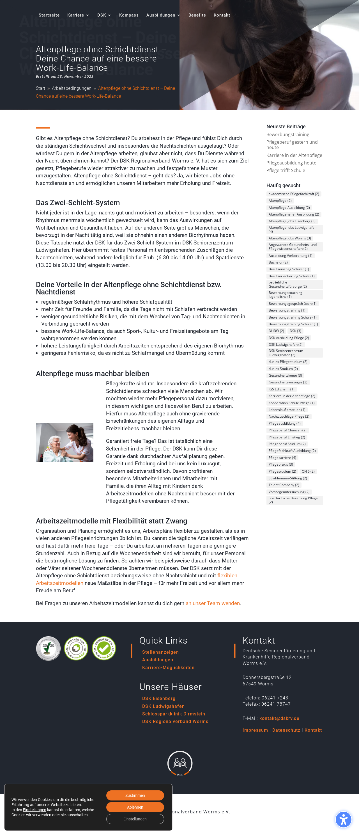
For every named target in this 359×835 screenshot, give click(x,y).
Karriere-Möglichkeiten (168, 667)
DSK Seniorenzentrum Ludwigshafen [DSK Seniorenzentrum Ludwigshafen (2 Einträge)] (286, 352)
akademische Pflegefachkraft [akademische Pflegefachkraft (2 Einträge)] (294, 193)
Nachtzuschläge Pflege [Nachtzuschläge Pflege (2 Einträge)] (289, 416)
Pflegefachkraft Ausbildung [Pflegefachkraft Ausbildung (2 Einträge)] (292, 450)
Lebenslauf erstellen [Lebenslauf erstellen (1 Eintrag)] (287, 409)
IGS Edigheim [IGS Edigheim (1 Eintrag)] (281, 389)
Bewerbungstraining (287, 134)
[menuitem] (49, 21)
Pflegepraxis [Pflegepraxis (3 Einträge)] (281, 464)
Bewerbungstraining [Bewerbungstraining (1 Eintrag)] (287, 310)
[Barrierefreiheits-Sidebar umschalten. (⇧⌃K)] (343, 819)
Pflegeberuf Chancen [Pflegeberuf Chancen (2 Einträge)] (288, 430)
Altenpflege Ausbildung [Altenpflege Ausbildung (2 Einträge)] (289, 207)
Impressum (255, 730)
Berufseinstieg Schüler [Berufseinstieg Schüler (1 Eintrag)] (289, 269)
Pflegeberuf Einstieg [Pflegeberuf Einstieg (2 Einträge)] (287, 437)
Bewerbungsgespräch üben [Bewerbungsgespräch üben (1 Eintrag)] (293, 303)
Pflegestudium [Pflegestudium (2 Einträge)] (282, 471)
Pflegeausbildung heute (291, 163)
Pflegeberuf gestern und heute (292, 144)
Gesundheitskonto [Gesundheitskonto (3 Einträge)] (285, 375)
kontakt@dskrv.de (279, 718)
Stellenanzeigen (160, 652)
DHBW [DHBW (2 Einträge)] (276, 330)
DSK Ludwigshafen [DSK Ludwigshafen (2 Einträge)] (286, 344)
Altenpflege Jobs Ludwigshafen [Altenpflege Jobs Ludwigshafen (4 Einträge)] (292, 229)
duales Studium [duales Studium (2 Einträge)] (283, 368)
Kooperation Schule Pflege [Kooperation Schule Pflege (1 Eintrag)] (292, 403)
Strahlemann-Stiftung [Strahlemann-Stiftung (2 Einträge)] (288, 478)
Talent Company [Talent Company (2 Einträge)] (284, 484)
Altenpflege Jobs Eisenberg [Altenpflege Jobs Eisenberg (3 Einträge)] (292, 221)
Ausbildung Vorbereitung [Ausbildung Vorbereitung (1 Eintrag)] (290, 255)
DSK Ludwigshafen (163, 706)
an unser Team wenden (213, 603)
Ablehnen (135, 807)
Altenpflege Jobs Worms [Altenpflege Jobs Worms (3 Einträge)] (290, 238)
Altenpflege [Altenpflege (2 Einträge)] (280, 200)
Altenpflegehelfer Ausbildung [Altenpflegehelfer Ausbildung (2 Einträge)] (294, 214)
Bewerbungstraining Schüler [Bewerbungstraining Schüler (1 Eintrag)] (293, 324)
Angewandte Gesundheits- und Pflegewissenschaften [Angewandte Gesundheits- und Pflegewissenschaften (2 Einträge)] (293, 246)
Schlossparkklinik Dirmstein (173, 714)
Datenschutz (286, 730)
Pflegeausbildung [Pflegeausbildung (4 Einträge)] (285, 423)
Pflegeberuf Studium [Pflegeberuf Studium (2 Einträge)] (287, 443)
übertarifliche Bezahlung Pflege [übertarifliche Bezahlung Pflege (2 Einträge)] (293, 500)
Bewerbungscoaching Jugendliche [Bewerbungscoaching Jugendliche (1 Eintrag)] (285, 294)
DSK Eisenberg (159, 698)
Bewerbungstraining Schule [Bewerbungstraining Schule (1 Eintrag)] (293, 317)
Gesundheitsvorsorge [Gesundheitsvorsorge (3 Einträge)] (288, 382)
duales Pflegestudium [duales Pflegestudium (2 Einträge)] (288, 361)
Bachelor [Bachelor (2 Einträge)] (278, 262)
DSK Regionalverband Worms (175, 721)
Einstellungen (34, 809)
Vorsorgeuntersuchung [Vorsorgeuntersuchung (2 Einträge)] (289, 491)
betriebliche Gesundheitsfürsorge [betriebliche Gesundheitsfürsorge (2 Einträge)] (288, 284)
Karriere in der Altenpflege (294, 155)
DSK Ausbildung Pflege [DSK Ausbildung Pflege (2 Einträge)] (289, 337)
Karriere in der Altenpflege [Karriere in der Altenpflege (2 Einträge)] (292, 396)
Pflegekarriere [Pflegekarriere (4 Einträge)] (282, 457)
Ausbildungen (157, 659)
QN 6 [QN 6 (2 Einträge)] (308, 471)
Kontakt (313, 730)
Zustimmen (135, 795)
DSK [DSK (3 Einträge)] (295, 330)
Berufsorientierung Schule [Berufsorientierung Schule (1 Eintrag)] (292, 276)
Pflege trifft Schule (285, 170)
